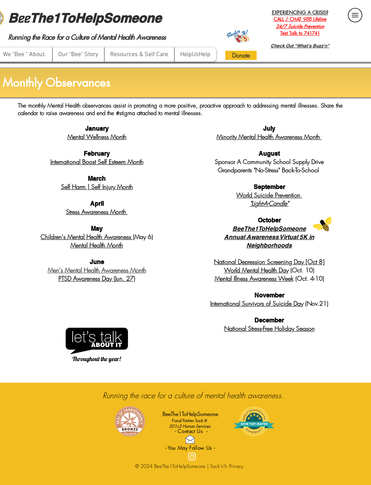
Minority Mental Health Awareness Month (269, 137)
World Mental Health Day (256, 270)
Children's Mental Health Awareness (87, 237)
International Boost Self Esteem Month (96, 162)
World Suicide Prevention (269, 195)
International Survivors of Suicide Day (256, 303)
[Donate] (241, 55)
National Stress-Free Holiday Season (269, 328)
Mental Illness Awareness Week (254, 278)
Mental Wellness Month (96, 137)
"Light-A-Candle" (269, 203)
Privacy (236, 466)
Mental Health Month (96, 245)
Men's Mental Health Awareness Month (97, 270)
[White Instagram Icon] (192, 456)
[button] (139, 54)
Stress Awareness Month (97, 212)
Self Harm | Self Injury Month (97, 187)
